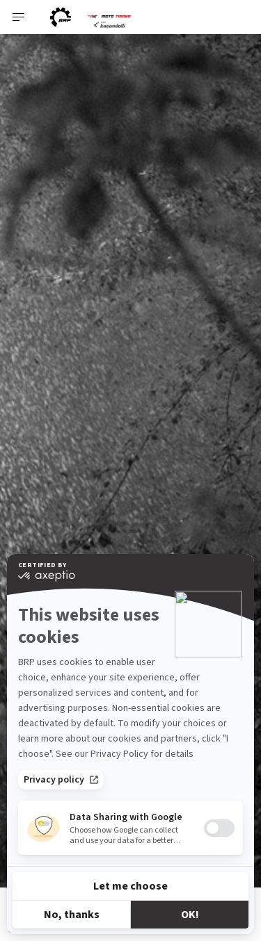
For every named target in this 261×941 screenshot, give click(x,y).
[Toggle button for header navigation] (19, 17)
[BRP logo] (61, 17)
